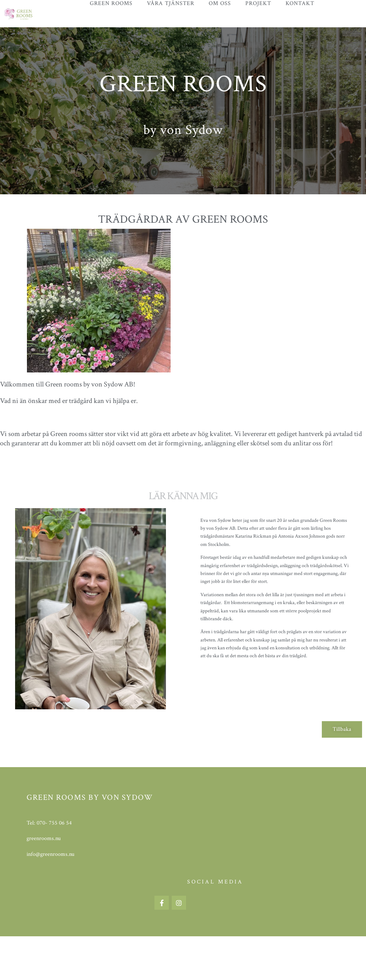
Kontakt (300, 3)
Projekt (258, 3)
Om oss (220, 3)
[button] (341, 729)
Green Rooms (111, 3)
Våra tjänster (170, 3)
